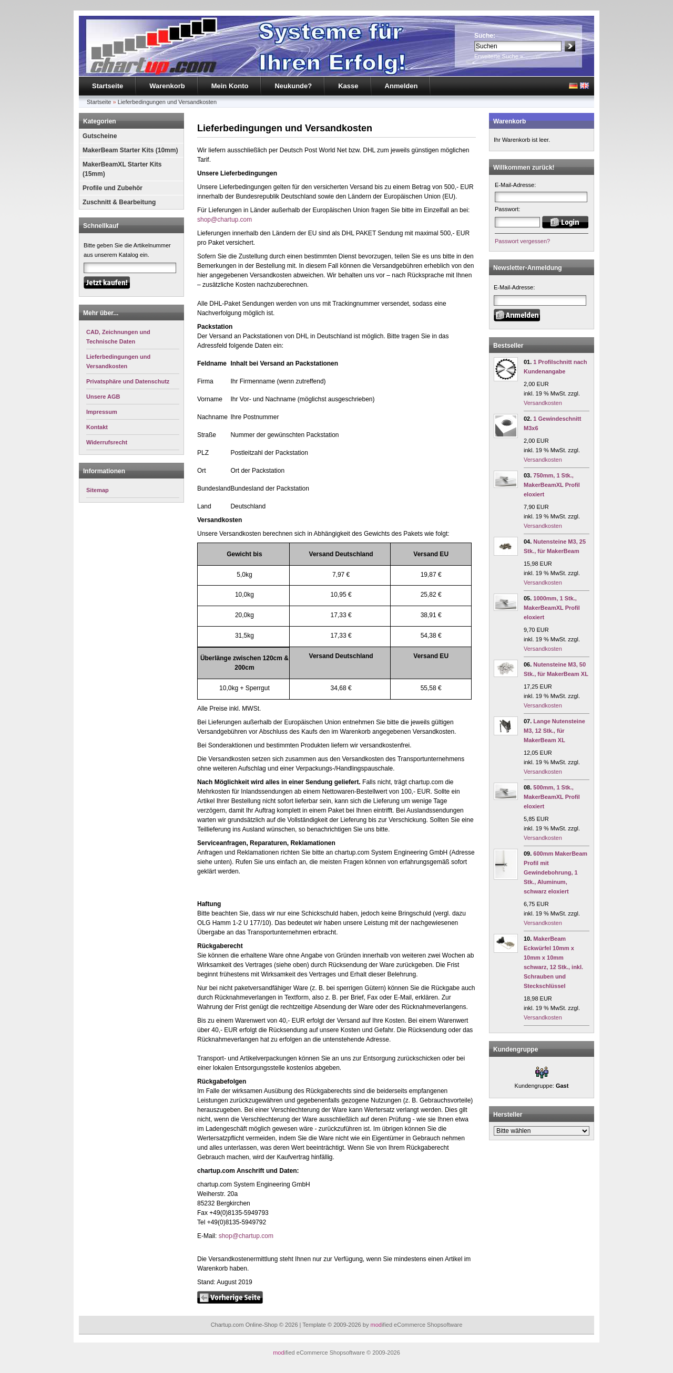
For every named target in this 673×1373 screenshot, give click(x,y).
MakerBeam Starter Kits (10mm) (130, 150)
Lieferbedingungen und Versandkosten (167, 102)
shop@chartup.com (224, 219)
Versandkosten (543, 403)
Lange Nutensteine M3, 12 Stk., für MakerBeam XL (554, 730)
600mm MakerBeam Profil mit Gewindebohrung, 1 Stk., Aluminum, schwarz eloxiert (555, 872)
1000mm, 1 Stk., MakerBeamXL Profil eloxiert (552, 607)
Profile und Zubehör (112, 188)
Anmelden (401, 86)
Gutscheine (100, 136)
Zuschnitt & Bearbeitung (119, 202)
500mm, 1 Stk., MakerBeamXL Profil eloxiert (552, 796)
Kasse (348, 86)
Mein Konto (230, 86)
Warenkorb (167, 86)
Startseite (107, 86)
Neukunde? (293, 86)
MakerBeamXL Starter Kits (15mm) (122, 169)
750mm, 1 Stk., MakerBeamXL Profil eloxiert (552, 484)
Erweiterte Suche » (498, 56)
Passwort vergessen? (522, 241)
